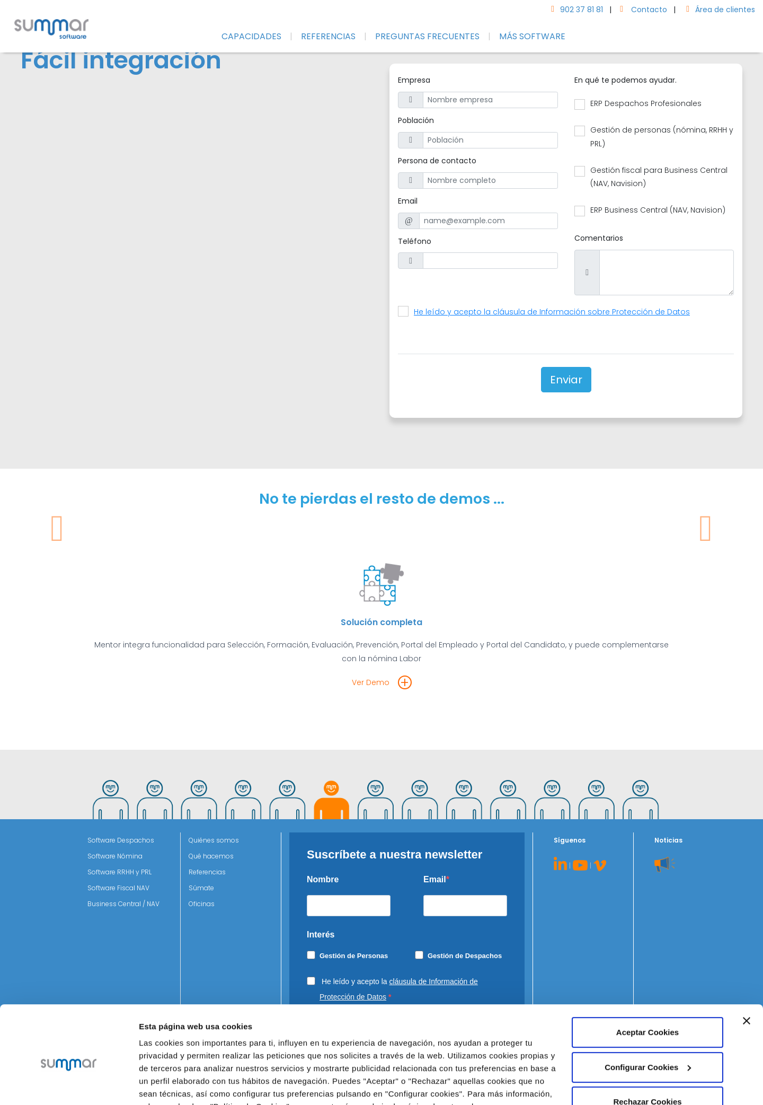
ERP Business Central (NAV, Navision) (657, 210)
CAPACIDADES (251, 36)
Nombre (323, 879)
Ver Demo (370, 682)
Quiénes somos (214, 840)
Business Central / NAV (123, 903)
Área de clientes (718, 9)
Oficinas (202, 903)
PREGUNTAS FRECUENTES (427, 36)
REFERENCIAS (328, 36)
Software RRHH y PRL (119, 871)
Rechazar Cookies (647, 1050)
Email (434, 879)
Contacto (641, 9)
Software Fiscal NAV (118, 887)
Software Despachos (120, 840)
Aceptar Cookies (647, 980)
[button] (57, 604)
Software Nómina (115, 856)
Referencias (207, 871)
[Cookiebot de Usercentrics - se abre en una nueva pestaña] (68, 1084)
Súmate (201, 887)
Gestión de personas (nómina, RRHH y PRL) (661, 137)
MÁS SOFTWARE (532, 36)
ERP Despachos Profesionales (646, 103)
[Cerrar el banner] (746, 969)
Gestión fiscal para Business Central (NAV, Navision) (658, 177)
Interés (320, 934)
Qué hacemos (211, 856)
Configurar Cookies (176, 1084)
